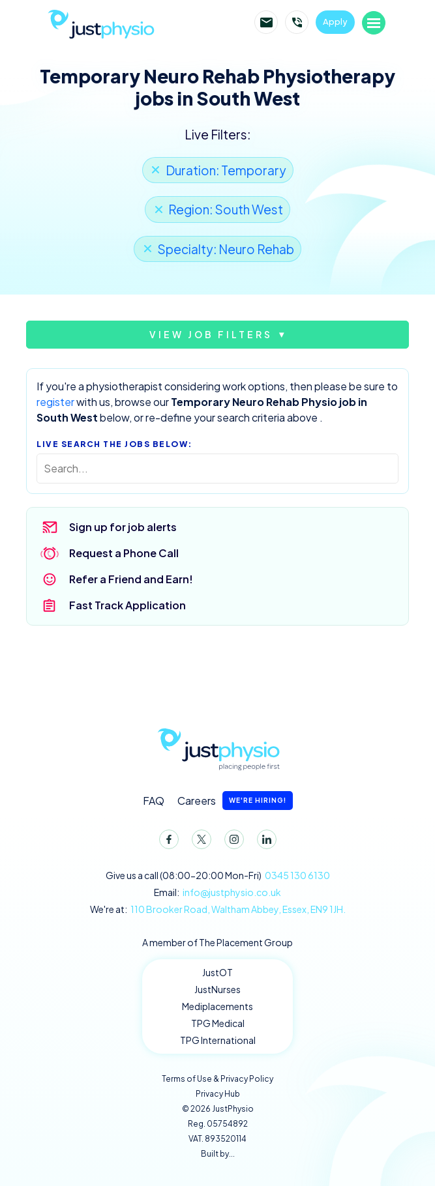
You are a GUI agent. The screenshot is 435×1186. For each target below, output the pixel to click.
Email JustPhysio (266, 22)
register (55, 402)
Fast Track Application (127, 605)
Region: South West (225, 209)
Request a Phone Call (124, 553)
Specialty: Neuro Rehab (225, 249)
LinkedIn (264, 842)
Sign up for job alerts (123, 527)
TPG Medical (218, 1023)
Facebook (166, 842)
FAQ (153, 800)
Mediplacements (217, 1006)
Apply (335, 21)
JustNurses (217, 989)
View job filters (211, 334)
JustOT (217, 972)
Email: (217, 892)
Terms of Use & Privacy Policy (217, 1079)
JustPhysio (118, 23)
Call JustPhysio (296, 22)
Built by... (218, 1154)
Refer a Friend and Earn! (131, 579)
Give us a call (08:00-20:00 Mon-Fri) (218, 875)
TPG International (218, 1040)
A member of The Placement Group (217, 942)
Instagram (231, 842)
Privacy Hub (218, 1094)
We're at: (218, 909)
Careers (235, 800)
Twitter (199, 842)
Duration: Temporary (226, 170)
